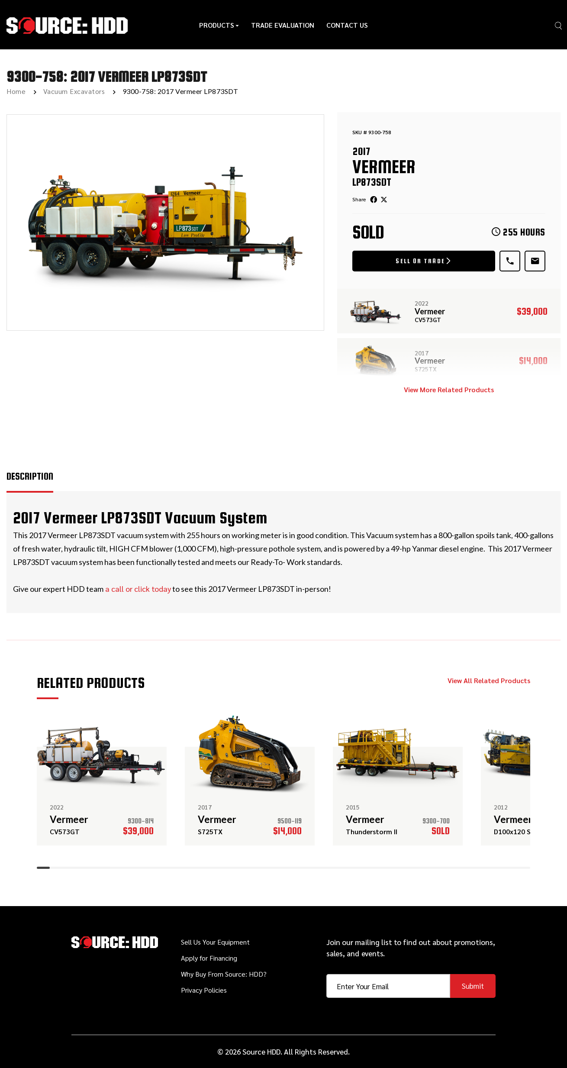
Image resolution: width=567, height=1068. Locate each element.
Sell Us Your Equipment (215, 941)
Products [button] (219, 24)
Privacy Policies (204, 989)
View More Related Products (449, 389)
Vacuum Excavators (74, 91)
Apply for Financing (209, 957)
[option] (165, 222)
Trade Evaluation (282, 24)
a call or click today (137, 589)
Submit (473, 986)
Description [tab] (29, 476)
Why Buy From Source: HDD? (224, 973)
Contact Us (347, 24)
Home (16, 91)
